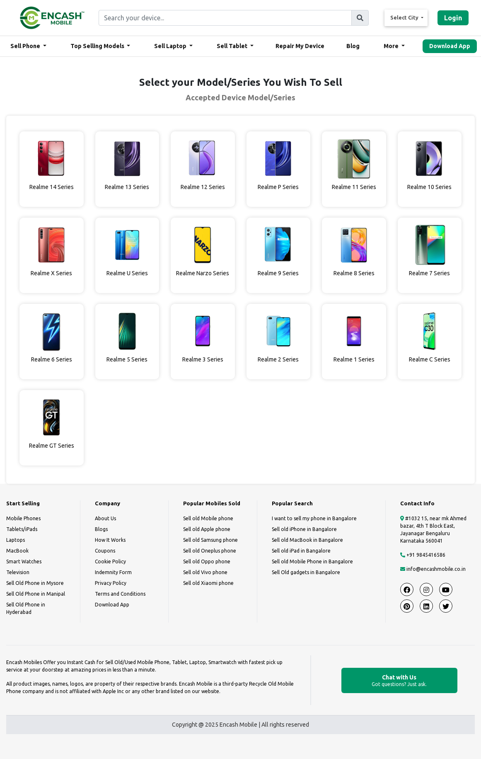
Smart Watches (23, 561)
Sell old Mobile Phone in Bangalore (312, 561)
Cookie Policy (110, 561)
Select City (405, 17)
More (392, 46)
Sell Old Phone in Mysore (35, 583)
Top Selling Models (98, 46)
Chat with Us (399, 681)
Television (17, 572)
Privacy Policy (110, 583)
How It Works (110, 540)
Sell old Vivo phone (205, 572)
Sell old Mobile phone (208, 518)
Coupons (105, 550)
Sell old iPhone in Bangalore (304, 529)
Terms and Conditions (120, 594)
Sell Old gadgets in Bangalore (306, 572)
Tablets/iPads (21, 529)
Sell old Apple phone (206, 529)
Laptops (15, 540)
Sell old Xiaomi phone (208, 583)
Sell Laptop (171, 46)
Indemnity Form (113, 572)
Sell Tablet (233, 46)
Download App (449, 46)
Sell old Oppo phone (206, 561)
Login (453, 18)
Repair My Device (300, 46)
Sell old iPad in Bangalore (301, 550)
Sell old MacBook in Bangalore (307, 540)
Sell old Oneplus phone (209, 550)
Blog (353, 46)
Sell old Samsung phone (210, 540)
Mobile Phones (23, 518)
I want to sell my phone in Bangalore (314, 518)
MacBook (17, 550)
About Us (105, 518)
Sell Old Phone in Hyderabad (25, 608)
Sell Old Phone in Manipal (35, 594)
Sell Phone (25, 46)
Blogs (101, 529)
